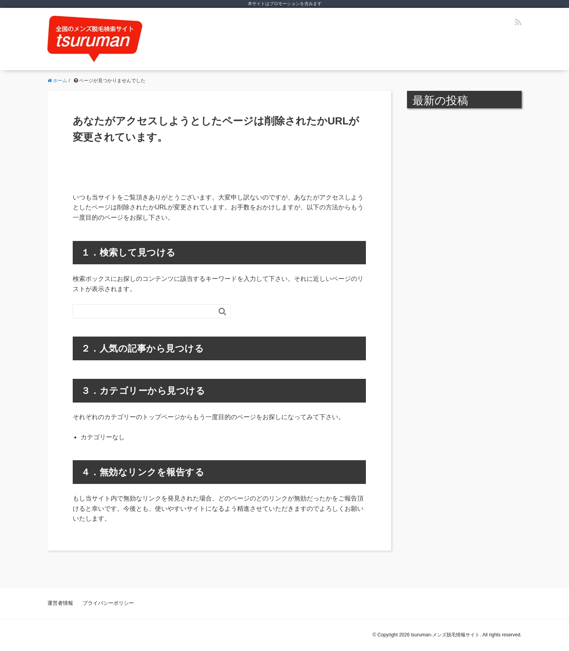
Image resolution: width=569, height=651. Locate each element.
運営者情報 (60, 603)
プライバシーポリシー (108, 603)
